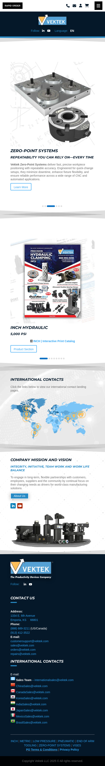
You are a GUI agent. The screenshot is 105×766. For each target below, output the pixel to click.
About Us (19, 496)
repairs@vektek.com (23, 654)
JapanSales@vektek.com (31, 710)
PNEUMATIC (66, 741)
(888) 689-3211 (20, 628)
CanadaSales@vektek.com (32, 692)
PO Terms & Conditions (42, 749)
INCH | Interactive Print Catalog (54, 341)
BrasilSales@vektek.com (31, 722)
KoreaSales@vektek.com (31, 698)
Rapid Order (12, 5)
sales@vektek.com (22, 645)
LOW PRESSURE (44, 741)
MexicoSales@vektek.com (32, 716)
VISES (77, 745)
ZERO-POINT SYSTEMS (54, 745)
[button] (43, 206)
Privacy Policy (69, 749)
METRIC (26, 741)
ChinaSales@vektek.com (31, 686)
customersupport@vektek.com (29, 641)
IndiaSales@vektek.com (30, 704)
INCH (15, 741)
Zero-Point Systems (34, 150)
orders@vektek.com (23, 649)
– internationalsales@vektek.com (53, 680)
